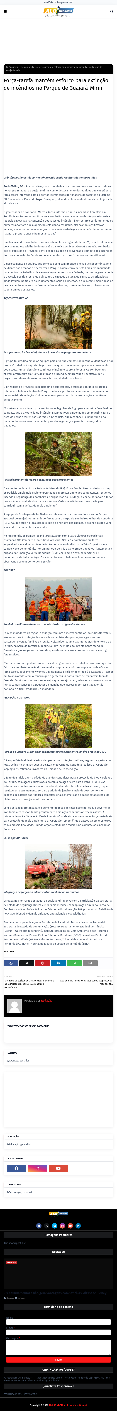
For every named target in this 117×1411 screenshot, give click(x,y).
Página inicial (12, 67)
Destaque (25, 67)
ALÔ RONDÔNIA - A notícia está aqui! (68, 1405)
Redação (46, 1000)
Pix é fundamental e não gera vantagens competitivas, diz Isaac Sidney (55, 1293)
